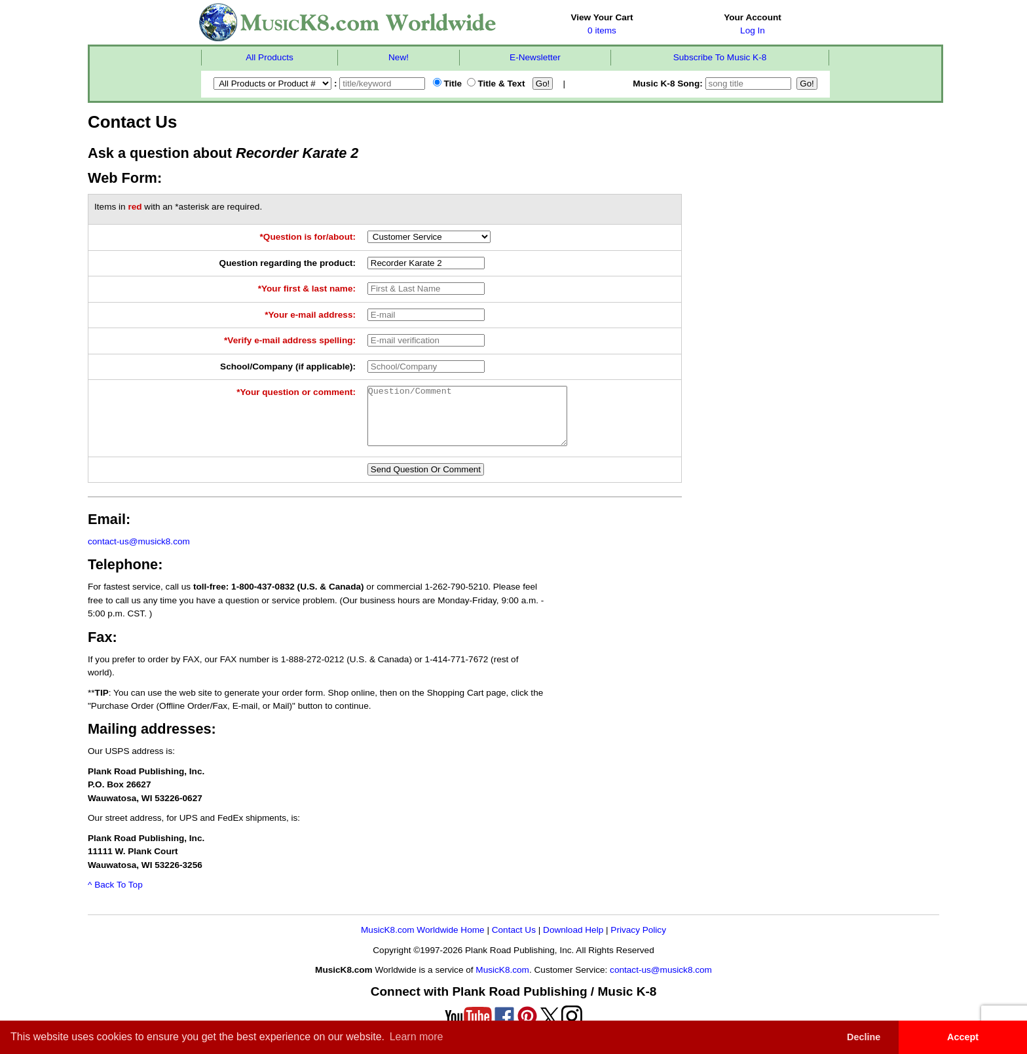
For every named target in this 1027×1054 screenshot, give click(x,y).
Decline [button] (863, 1037)
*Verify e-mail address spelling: (290, 340)
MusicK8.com (502, 982)
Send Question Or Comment (426, 481)
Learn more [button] (416, 1036)
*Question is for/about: (308, 237)
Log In (752, 30)
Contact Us (514, 942)
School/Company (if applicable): (288, 366)
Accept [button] (963, 1037)
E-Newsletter (535, 57)
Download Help (573, 942)
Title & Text (496, 83)
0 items (602, 30)
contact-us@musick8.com (139, 553)
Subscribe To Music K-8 (720, 57)
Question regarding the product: (287, 263)
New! (398, 57)
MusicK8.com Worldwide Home (423, 942)
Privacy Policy (638, 942)
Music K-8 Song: (713, 83)
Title (447, 83)
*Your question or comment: (296, 392)
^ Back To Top (115, 896)
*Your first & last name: (307, 288)
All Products (269, 57)
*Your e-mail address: (310, 315)
